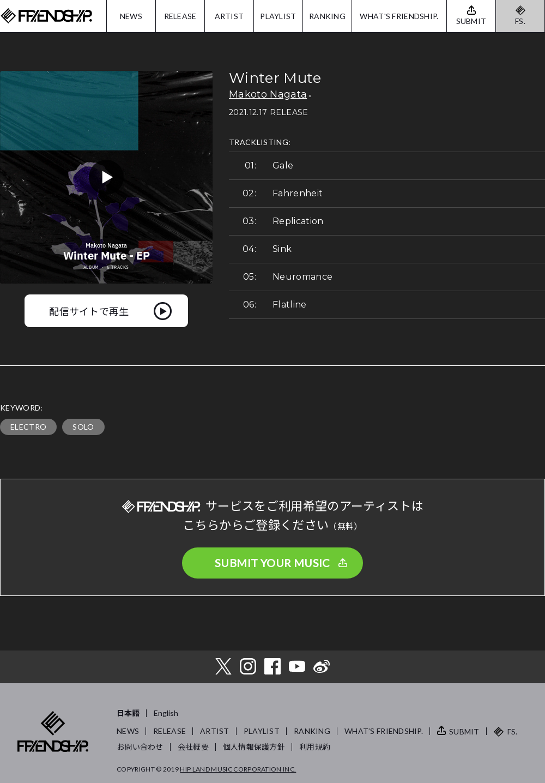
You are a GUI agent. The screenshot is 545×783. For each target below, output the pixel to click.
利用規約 (314, 746)
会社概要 (193, 746)
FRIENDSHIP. (46, 16)
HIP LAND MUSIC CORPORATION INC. (238, 769)
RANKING (327, 16)
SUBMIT (464, 731)
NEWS (131, 16)
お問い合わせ (140, 746)
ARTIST (229, 16)
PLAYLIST (278, 16)
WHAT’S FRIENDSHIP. (383, 731)
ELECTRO (28, 426)
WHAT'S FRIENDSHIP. (399, 16)
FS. (520, 21)
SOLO (83, 426)
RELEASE (180, 16)
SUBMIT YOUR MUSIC (272, 562)
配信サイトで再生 (89, 311)
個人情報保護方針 (254, 746)
